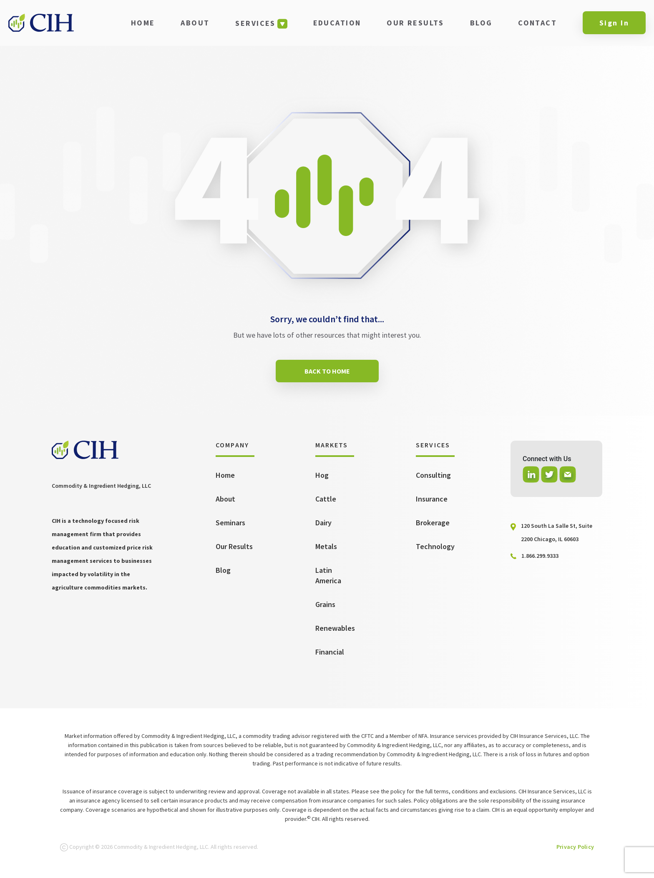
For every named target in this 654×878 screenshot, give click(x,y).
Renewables (335, 628)
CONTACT (537, 23)
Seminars (230, 522)
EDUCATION (337, 23)
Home (225, 475)
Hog (322, 475)
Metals (326, 546)
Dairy (323, 522)
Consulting (433, 475)
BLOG (481, 23)
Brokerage (433, 522)
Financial (329, 652)
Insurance (432, 499)
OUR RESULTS (415, 23)
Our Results (234, 546)
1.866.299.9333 (539, 555)
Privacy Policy (575, 846)
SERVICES (255, 23)
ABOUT (195, 23)
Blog (223, 570)
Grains (325, 604)
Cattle (325, 499)
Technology (435, 546)
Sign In (614, 23)
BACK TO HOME (327, 371)
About (225, 499)
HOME (143, 23)
